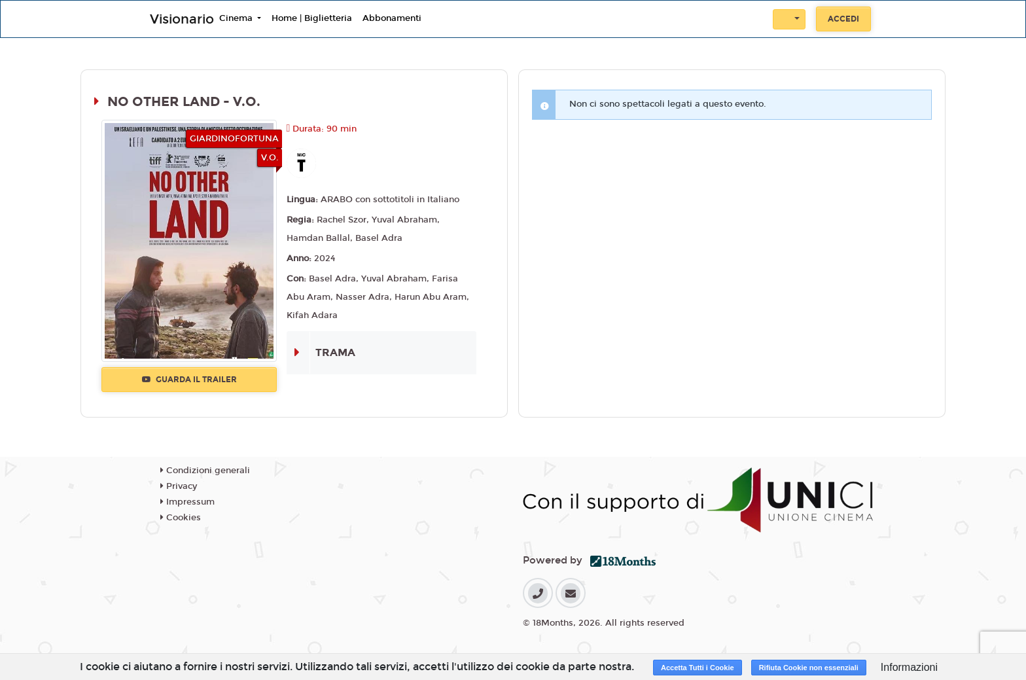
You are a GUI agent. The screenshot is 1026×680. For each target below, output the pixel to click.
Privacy (178, 486)
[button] (789, 19)
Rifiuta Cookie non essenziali (808, 667)
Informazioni (909, 667)
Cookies (180, 517)
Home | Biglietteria (312, 18)
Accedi (843, 19)
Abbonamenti (392, 18)
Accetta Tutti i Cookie (697, 667)
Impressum (187, 502)
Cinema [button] (237, 18)
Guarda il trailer (189, 379)
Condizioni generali (205, 470)
